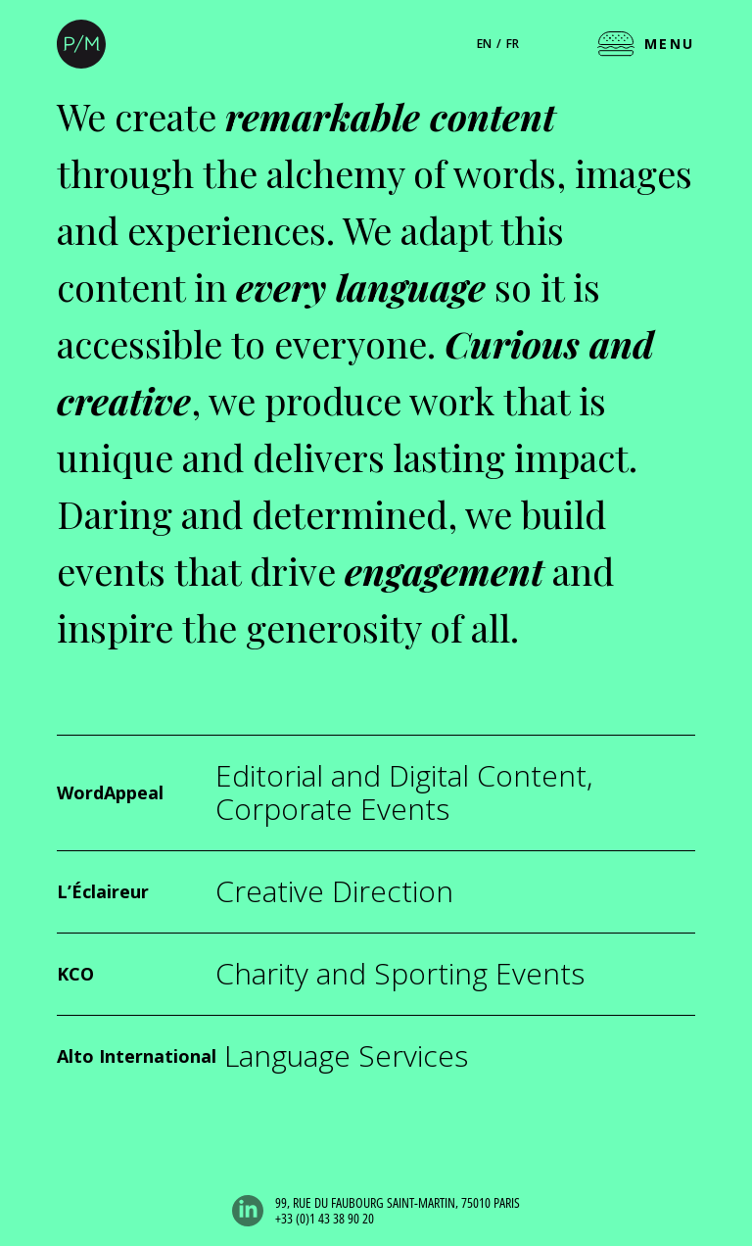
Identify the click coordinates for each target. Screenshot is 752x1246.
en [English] (484, 43)
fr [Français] (512, 43)
